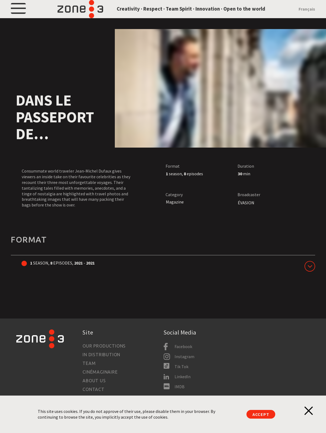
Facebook (183, 346)
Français (307, 16)
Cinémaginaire (100, 372)
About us (94, 380)
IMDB (180, 386)
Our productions (104, 345)
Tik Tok (181, 366)
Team (89, 363)
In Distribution (101, 354)
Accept (260, 414)
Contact (94, 389)
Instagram (184, 356)
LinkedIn (183, 376)
